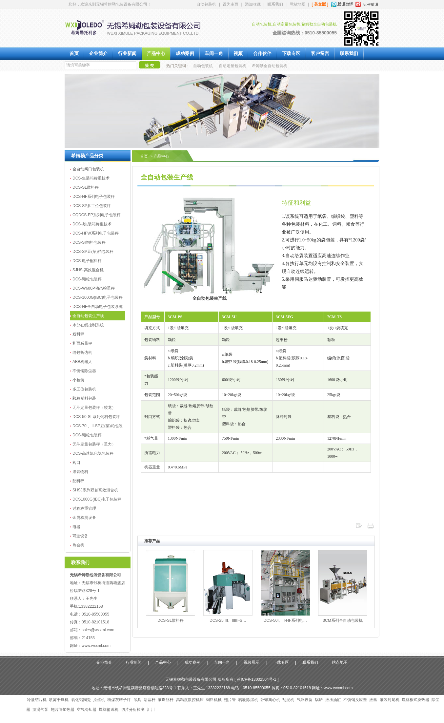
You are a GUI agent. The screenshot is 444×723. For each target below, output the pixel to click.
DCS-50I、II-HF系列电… (285, 620)
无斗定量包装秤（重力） (94, 444)
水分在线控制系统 (88, 325)
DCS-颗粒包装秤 (87, 279)
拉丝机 (99, 699)
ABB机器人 (82, 361)
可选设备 (80, 536)
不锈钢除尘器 (84, 371)
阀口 (76, 462)
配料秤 (78, 481)
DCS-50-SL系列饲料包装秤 (96, 416)
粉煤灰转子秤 (119, 699)
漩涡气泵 (40, 709)
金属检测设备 (84, 517)
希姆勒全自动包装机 (269, 66)
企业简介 (98, 53)
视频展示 (251, 662)
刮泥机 (288, 699)
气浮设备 (305, 699)
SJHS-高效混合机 (88, 270)
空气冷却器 (86, 709)
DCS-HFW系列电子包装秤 (95, 233)
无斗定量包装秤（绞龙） (94, 407)
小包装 (78, 380)
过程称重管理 (84, 508)
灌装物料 (80, 471)
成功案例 (185, 53)
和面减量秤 (82, 343)
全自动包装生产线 (88, 316)
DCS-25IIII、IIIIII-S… (228, 620)
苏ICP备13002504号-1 (256, 679)
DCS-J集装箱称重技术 (91, 224)
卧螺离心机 (270, 699)
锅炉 (319, 699)
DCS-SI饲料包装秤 (89, 242)
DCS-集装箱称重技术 (91, 178)
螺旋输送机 (108, 709)
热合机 (78, 545)
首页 (74, 53)
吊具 (137, 699)
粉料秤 (78, 334)
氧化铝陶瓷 (81, 699)
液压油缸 (333, 699)
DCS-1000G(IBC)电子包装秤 (97, 297)
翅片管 (230, 699)
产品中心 (156, 53)
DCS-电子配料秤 (87, 260)
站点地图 (340, 662)
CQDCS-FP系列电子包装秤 (96, 215)
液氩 (373, 699)
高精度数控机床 (190, 699)
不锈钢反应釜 (355, 699)
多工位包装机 (84, 389)
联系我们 (275, 4)
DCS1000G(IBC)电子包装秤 (96, 499)
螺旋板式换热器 (415, 699)
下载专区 (291, 53)
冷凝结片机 (37, 699)
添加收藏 (253, 4)
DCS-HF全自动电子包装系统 (97, 306)
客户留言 (320, 53)
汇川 (151, 709)
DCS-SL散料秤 (85, 187)
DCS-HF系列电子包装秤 (93, 196)
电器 (76, 526)
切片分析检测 (133, 709)
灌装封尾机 (389, 699)
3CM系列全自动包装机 (342, 620)
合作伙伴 (262, 53)
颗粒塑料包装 (84, 398)
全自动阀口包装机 (88, 169)
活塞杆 (149, 699)
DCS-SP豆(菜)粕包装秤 (92, 251)
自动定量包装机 (232, 66)
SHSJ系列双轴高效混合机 (95, 490)
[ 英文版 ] (320, 4)
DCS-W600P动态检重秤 (93, 288)
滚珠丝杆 (165, 699)
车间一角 (214, 53)
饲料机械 (214, 699)
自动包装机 (206, 4)
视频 (238, 53)
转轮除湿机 (248, 699)
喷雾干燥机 (59, 699)
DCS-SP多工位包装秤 (91, 205)
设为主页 (230, 4)
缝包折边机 (82, 352)
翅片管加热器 (62, 709)
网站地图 (297, 4)
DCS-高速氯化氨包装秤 (92, 453)
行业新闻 (127, 53)
